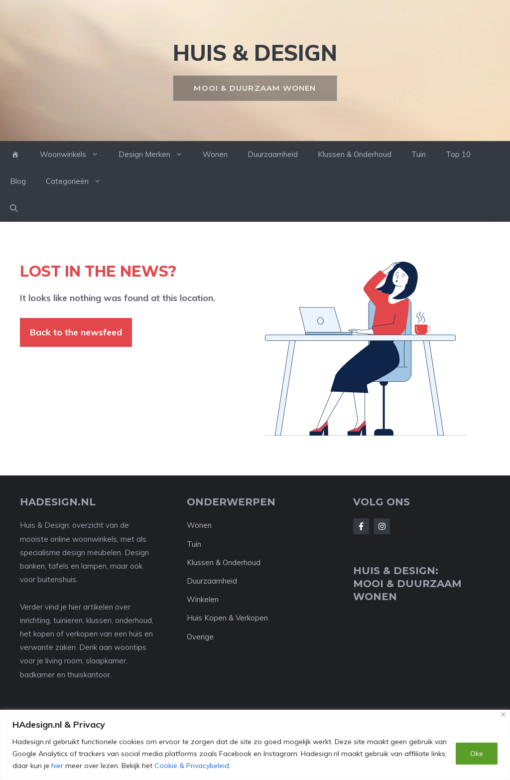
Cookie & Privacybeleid (191, 765)
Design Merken (156, 154)
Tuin (418, 154)
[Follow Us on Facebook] (361, 526)
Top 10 (458, 154)
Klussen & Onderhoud (354, 154)
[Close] (503, 714)
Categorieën (78, 181)
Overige (200, 636)
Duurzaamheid (273, 154)
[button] (13, 208)
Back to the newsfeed (76, 332)
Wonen (215, 154)
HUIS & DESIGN (255, 52)
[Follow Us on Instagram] (382, 526)
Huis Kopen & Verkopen (227, 618)
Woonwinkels (74, 154)
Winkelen (203, 599)
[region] (255, 745)
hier (57, 765)
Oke (476, 753)
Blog (18, 181)
